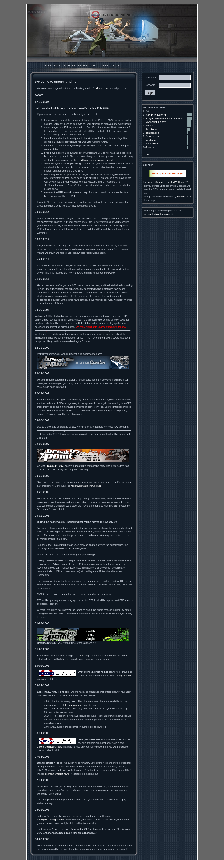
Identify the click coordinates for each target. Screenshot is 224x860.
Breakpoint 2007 (54, 466)
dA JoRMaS (152, 143)
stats (81, 655)
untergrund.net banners (49, 746)
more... (146, 154)
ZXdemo (150, 147)
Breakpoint (152, 129)
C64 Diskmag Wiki (156, 114)
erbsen (150, 125)
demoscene (102, 88)
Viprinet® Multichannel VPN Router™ (168, 182)
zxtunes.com (153, 133)
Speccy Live (152, 136)
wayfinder (151, 140)
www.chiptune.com (156, 122)
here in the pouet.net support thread (93, 160)
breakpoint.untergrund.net (51, 819)
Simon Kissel (184, 196)
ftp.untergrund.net (74, 705)
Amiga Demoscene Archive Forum (164, 118)
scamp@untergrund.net (57, 773)
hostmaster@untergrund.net (86, 485)
